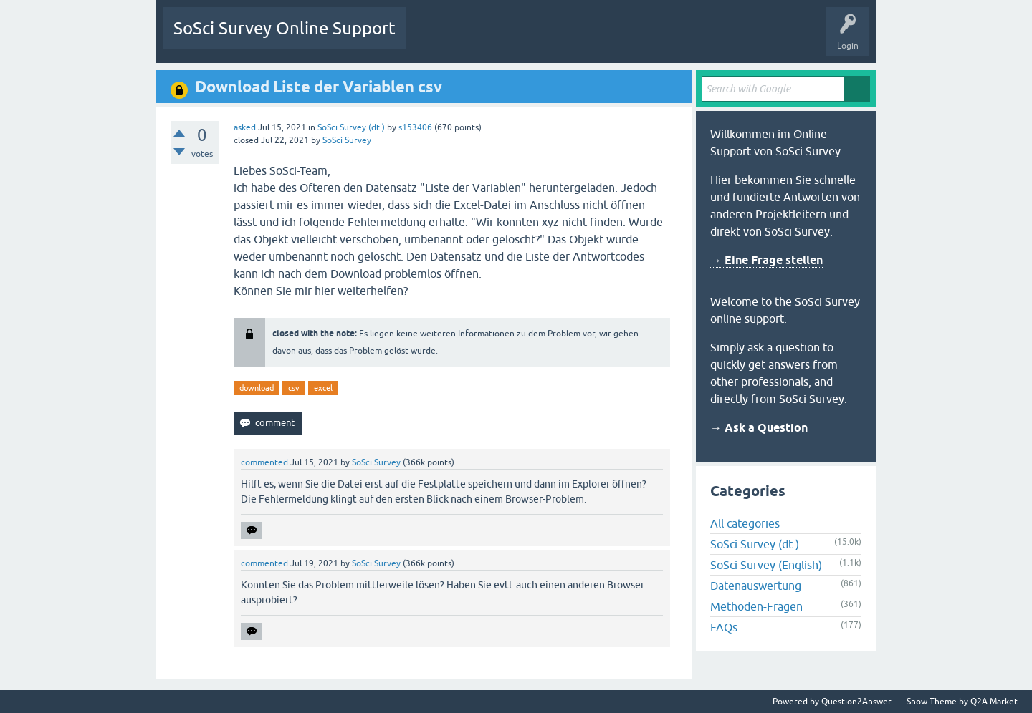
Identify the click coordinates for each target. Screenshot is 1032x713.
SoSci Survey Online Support (284, 28)
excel (323, 388)
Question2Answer (856, 702)
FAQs (723, 627)
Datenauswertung (755, 585)
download (256, 388)
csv (294, 388)
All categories (745, 523)
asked (245, 127)
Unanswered (497, 38)
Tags (552, 38)
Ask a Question (656, 38)
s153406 (415, 127)
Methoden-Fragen (756, 606)
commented (264, 462)
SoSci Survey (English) (766, 564)
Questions (437, 38)
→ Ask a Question (759, 428)
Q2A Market (994, 702)
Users (596, 38)
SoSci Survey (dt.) (351, 127)
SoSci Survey (346, 140)
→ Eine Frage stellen (766, 260)
